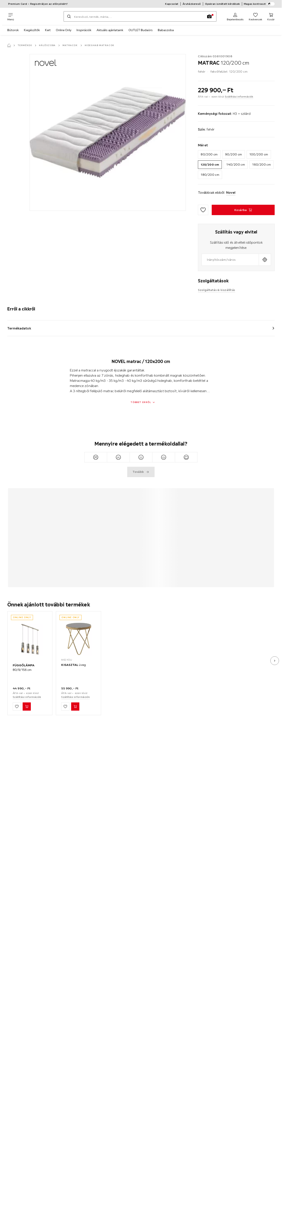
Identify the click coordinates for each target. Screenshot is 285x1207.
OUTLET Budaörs (140, 30)
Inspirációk (84, 30)
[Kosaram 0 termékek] (271, 16)
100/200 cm (258, 154)
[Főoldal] (9, 45)
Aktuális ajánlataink (110, 30)
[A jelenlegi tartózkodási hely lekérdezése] (265, 259)
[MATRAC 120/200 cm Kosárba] (243, 210)
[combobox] (230, 259)
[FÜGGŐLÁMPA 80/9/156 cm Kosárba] (27, 706)
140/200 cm (235, 164)
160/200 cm (261, 164)
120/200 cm (210, 164)
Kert (48, 30)
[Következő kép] (274, 660)
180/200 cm (210, 175)
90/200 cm (233, 154)
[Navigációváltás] (10, 16)
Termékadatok (19, 328)
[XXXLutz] (38, 16)
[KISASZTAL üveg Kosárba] (75, 706)
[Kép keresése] (209, 16)
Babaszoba (166, 30)
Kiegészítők (32, 30)
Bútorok (13, 30)
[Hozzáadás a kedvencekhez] (203, 210)
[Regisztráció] (235, 16)
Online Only (63, 30)
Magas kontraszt (259, 4)
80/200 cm (209, 154)
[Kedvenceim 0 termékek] (255, 16)
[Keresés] (69, 16)
